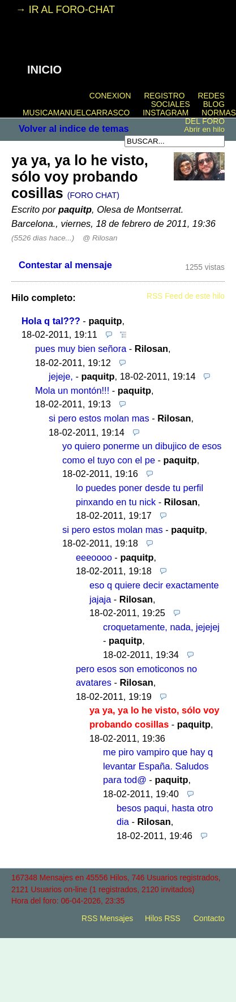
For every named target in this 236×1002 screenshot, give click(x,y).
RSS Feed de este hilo (186, 296)
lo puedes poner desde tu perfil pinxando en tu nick (139, 495)
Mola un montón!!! (72, 390)
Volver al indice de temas (74, 128)
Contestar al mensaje (65, 265)
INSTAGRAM (165, 113)
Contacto (209, 918)
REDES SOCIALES (188, 100)
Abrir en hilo (204, 129)
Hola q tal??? (51, 321)
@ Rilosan (100, 238)
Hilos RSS (163, 918)
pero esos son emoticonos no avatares (136, 676)
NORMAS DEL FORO (210, 117)
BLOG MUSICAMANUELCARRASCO (124, 108)
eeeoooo (94, 557)
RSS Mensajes (107, 918)
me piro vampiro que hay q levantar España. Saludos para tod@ (158, 766)
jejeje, (61, 376)
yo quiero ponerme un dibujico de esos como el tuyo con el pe (142, 453)
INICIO (44, 69)
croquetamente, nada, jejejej (161, 627)
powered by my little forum (118, 938)
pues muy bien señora (80, 348)
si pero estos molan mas (99, 418)
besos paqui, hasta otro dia (165, 815)
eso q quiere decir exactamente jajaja (154, 592)
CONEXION (110, 96)
